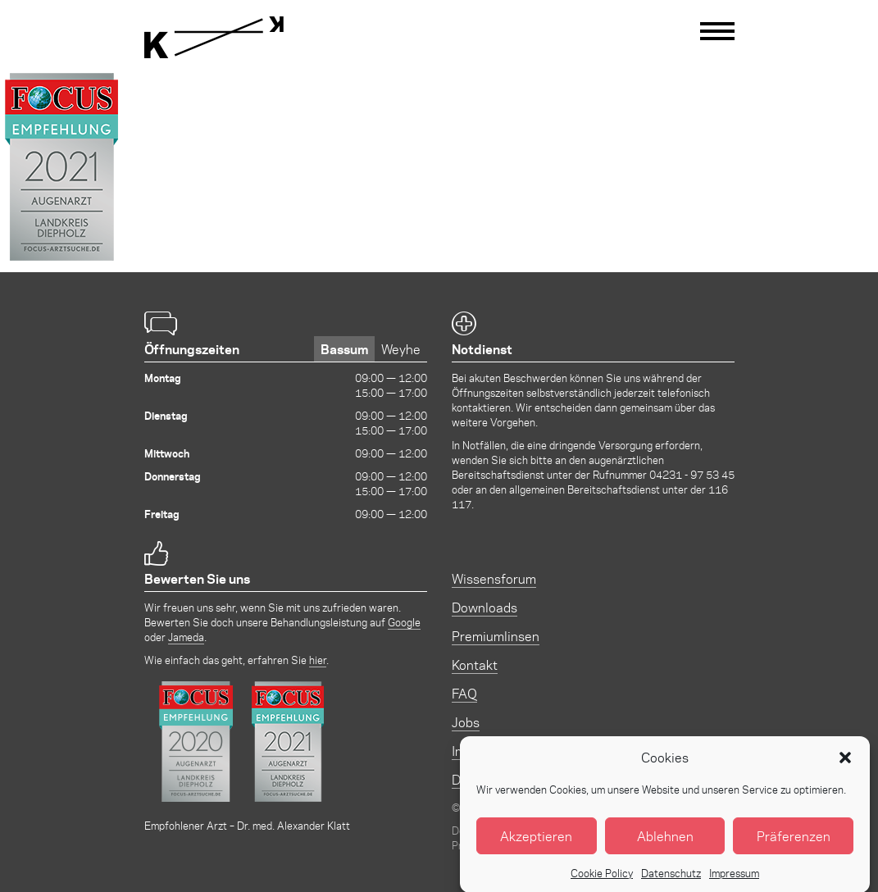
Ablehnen (665, 844)
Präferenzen (793, 844)
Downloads (484, 607)
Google (404, 622)
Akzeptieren (536, 844)
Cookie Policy (602, 881)
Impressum (734, 881)
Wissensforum (494, 578)
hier (317, 660)
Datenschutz (671, 881)
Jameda (186, 637)
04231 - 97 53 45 (692, 474)
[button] (845, 766)
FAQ (464, 693)
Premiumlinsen (495, 635)
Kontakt (475, 664)
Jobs (466, 721)
